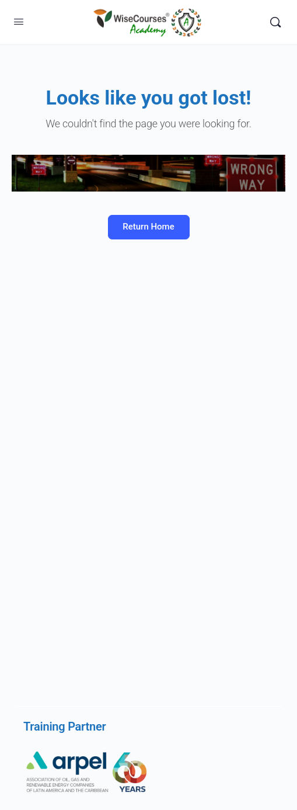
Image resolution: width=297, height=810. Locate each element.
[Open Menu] (19, 21)
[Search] (275, 22)
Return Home (148, 226)
